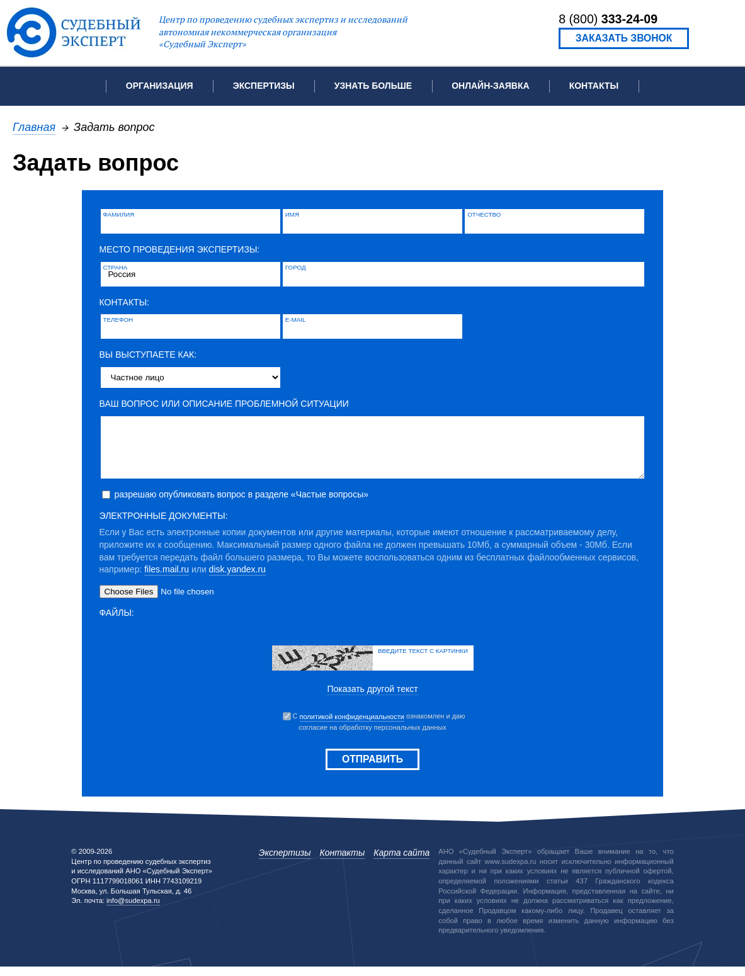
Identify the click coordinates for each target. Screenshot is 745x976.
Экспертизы (285, 862)
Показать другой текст (372, 698)
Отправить (372, 769)
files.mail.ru (166, 578)
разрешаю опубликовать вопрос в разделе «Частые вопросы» (241, 503)
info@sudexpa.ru (133, 909)
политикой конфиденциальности (352, 726)
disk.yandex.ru (237, 578)
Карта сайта (401, 862)
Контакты (593, 85)
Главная (34, 127)
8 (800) (608, 18)
